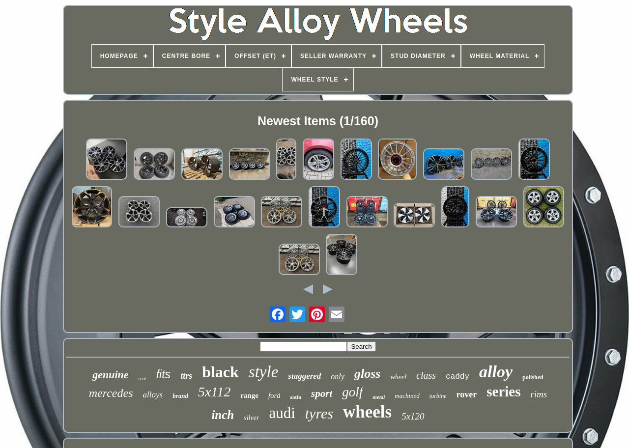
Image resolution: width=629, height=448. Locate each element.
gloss (367, 373)
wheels (367, 411)
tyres (319, 413)
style (263, 372)
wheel (398, 377)
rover (467, 394)
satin (295, 397)
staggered (304, 376)
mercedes (111, 393)
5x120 (412, 416)
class (426, 375)
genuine (110, 374)
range (249, 395)
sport (321, 393)
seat (142, 378)
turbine (438, 395)
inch (222, 414)
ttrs (186, 376)
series (503, 391)
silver (251, 417)
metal (378, 397)
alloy (496, 372)
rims (538, 394)
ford (274, 395)
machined (407, 395)
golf (352, 392)
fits (163, 374)
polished (532, 377)
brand (180, 395)
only (337, 376)
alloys (153, 394)
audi (282, 412)
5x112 (214, 391)
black (220, 372)
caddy (457, 376)
